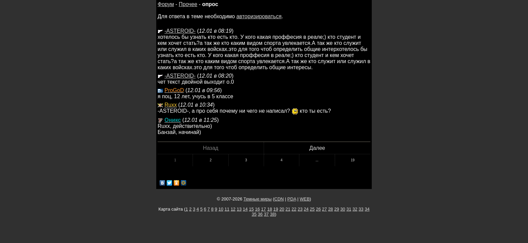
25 (312, 209)
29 (336, 209)
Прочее (188, 4)
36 (260, 214)
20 (281, 209)
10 (221, 209)
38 (272, 214)
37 (266, 214)
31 (348, 209)
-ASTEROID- (179, 31)
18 (269, 209)
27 (324, 209)
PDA (291, 198)
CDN (279, 198)
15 (251, 209)
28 (330, 209)
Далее (317, 148)
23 (300, 209)
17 (263, 209)
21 (288, 209)
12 (233, 209)
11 (227, 209)
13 (239, 209)
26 (318, 209)
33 (361, 209)
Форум (166, 4)
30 (342, 209)
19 (353, 160)
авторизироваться (259, 16)
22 (294, 209)
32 (355, 209)
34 (367, 209)
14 (245, 209)
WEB (305, 198)
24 (306, 209)
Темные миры (257, 198)
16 (257, 209)
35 (254, 214)
